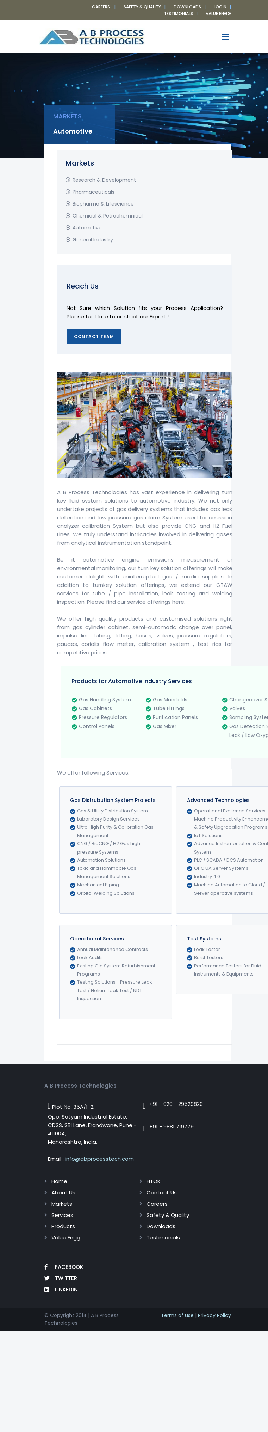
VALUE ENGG (218, 14)
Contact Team (94, 336)
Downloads (187, 7)
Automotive (87, 227)
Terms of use (177, 1315)
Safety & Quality (142, 7)
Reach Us (83, 286)
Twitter (60, 1278)
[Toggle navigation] (225, 36)
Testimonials (178, 14)
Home (59, 1181)
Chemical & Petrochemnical (108, 215)
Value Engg (65, 1237)
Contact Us (162, 1192)
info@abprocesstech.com (99, 1158)
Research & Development (104, 179)
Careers (101, 7)
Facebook (63, 1267)
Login (220, 7)
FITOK (154, 1181)
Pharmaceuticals (93, 191)
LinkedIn (61, 1289)
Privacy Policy (214, 1315)
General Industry (93, 239)
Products (63, 1226)
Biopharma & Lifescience (103, 203)
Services (62, 1215)
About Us (63, 1192)
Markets (61, 1203)
